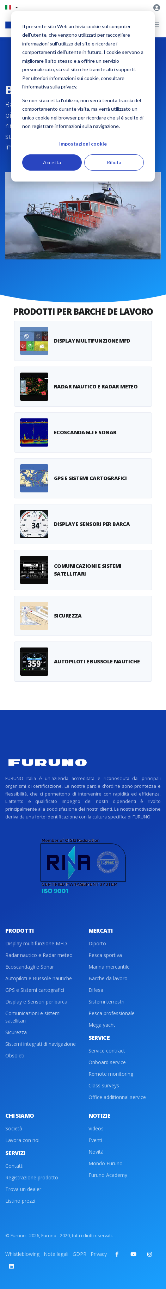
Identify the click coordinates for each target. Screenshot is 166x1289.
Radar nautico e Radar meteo (39, 955)
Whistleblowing (22, 1254)
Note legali (56, 1254)
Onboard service (107, 1062)
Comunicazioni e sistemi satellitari (33, 1017)
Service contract (106, 1050)
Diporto (97, 943)
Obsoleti (14, 1055)
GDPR (79, 1254)
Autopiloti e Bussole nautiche (38, 978)
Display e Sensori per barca (36, 1001)
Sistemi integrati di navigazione (40, 1044)
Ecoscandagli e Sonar (29, 966)
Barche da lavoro (108, 978)
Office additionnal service (117, 1097)
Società (13, 1128)
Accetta (52, 162)
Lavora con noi (22, 1140)
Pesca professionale (111, 1013)
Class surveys (103, 1085)
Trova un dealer (23, 1189)
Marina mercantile (109, 966)
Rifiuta (114, 162)
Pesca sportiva (105, 955)
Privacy (99, 1254)
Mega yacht (101, 1024)
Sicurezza (16, 1032)
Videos (96, 1128)
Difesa (95, 990)
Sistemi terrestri (106, 1001)
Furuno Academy (107, 1175)
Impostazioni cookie (83, 144)
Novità (96, 1151)
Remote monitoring (110, 1073)
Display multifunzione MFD (36, 943)
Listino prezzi (20, 1200)
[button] (11, 7)
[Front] (47, 762)
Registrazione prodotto (31, 1177)
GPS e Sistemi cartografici (34, 990)
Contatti (14, 1165)
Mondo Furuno (105, 1163)
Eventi (95, 1140)
